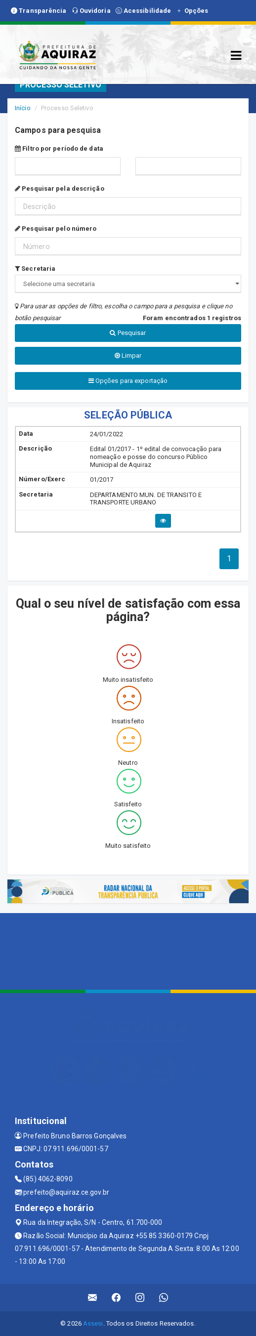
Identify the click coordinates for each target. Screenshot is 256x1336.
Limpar (128, 355)
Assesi (93, 1323)
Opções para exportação (128, 380)
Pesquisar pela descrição (59, 188)
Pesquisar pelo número (55, 228)
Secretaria (35, 268)
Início (23, 108)
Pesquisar (128, 332)
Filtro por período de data (59, 148)
